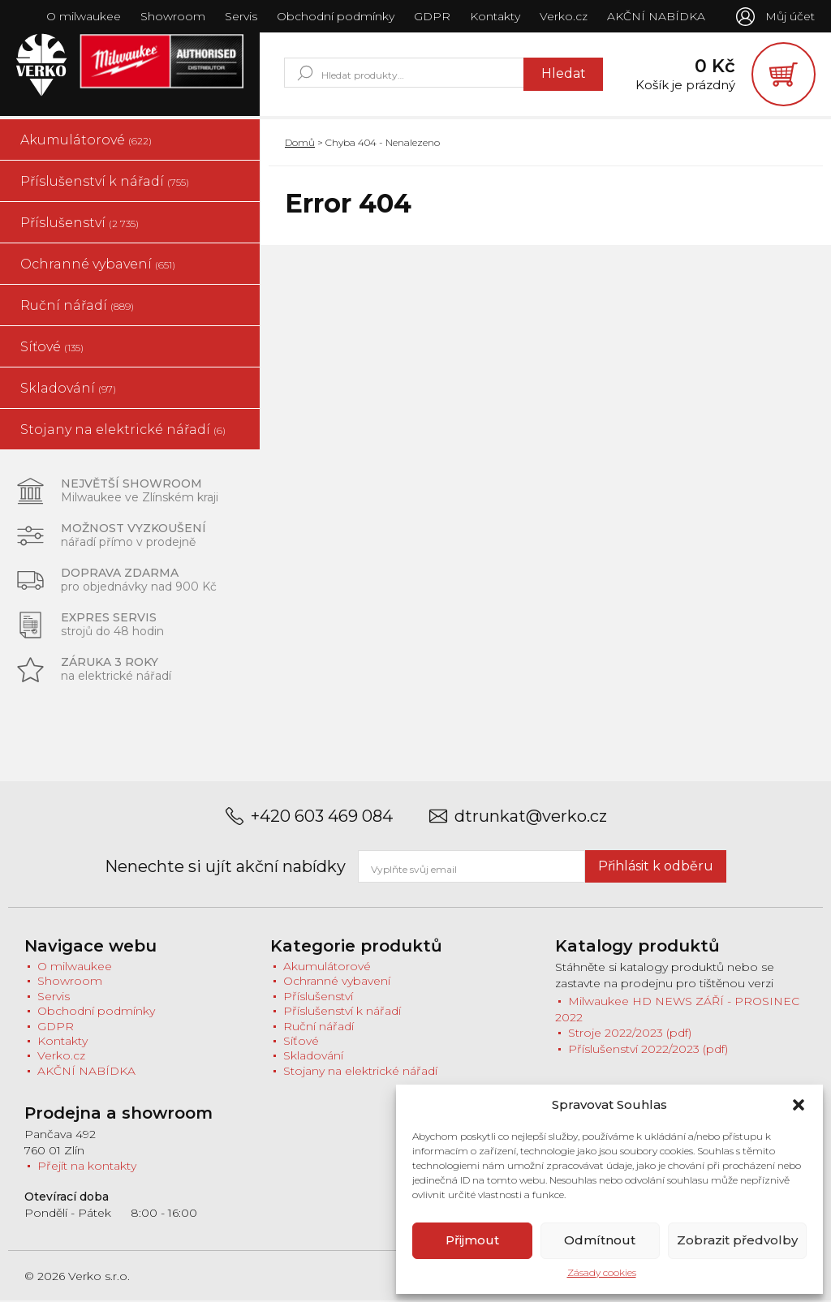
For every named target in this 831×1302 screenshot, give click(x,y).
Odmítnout (599, 1240)
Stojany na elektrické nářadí (123, 430)
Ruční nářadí (77, 306)
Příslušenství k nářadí (104, 182)
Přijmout (472, 1240)
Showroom (172, 16)
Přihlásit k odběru (655, 866)
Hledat (561, 74)
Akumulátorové (86, 140)
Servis (240, 16)
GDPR (431, 16)
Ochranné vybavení (97, 265)
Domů (300, 143)
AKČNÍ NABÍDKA (655, 16)
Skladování (68, 389)
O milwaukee (82, 16)
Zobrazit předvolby (737, 1240)
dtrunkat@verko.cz (530, 817)
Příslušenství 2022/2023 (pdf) (648, 1050)
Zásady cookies (601, 1272)
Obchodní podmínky (335, 16)
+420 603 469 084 (322, 817)
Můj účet (790, 16)
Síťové (52, 347)
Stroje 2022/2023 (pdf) (629, 1034)
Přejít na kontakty (86, 1167)
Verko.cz (563, 16)
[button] (798, 1105)
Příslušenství (79, 223)
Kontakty (494, 16)
